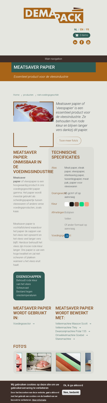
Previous (17, 362)
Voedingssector (22, 323)
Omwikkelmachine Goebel (69, 335)
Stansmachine (63, 338)
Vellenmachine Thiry (66, 327)
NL (75, 29)
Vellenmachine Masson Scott (71, 323)
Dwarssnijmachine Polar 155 (70, 331)
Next (90, 362)
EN (81, 29)
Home (16, 95)
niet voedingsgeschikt (48, 95)
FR (87, 29)
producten (28, 95)
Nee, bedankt (71, 394)
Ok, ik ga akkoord (73, 387)
